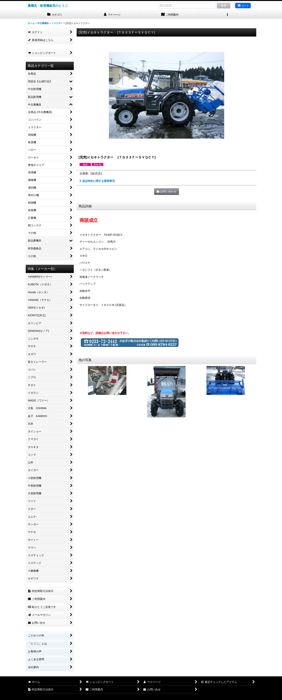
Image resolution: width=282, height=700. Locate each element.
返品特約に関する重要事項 (97, 180)
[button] (227, 15)
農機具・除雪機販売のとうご (48, 5)
